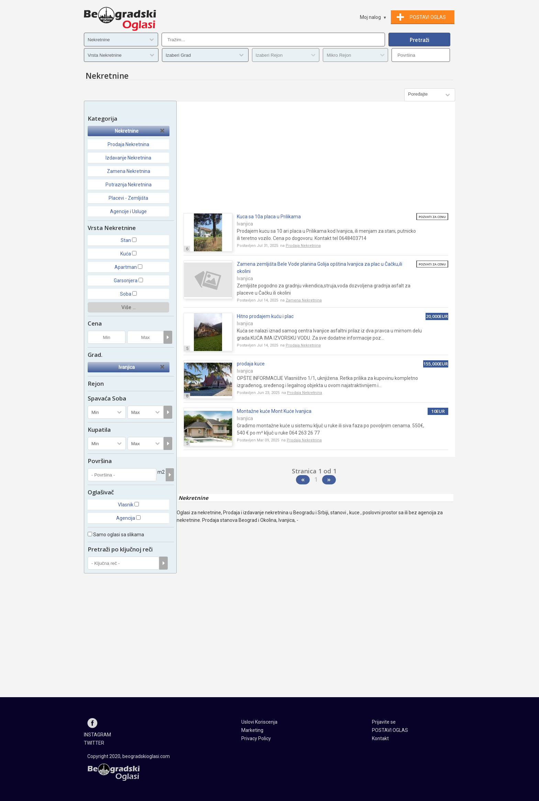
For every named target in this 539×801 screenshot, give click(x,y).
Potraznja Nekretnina (129, 184)
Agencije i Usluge (128, 211)
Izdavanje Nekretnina (128, 158)
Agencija (125, 518)
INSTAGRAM (97, 734)
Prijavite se (384, 722)
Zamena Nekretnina (128, 171)
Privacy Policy (256, 738)
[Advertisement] (316, 160)
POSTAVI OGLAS (390, 730)
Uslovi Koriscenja (259, 722)
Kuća (125, 253)
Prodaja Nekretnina (128, 144)
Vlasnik (125, 504)
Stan (126, 240)
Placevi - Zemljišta (128, 198)
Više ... (128, 307)
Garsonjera (126, 280)
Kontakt (380, 738)
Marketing (252, 730)
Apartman (125, 267)
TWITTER (94, 743)
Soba (125, 294)
